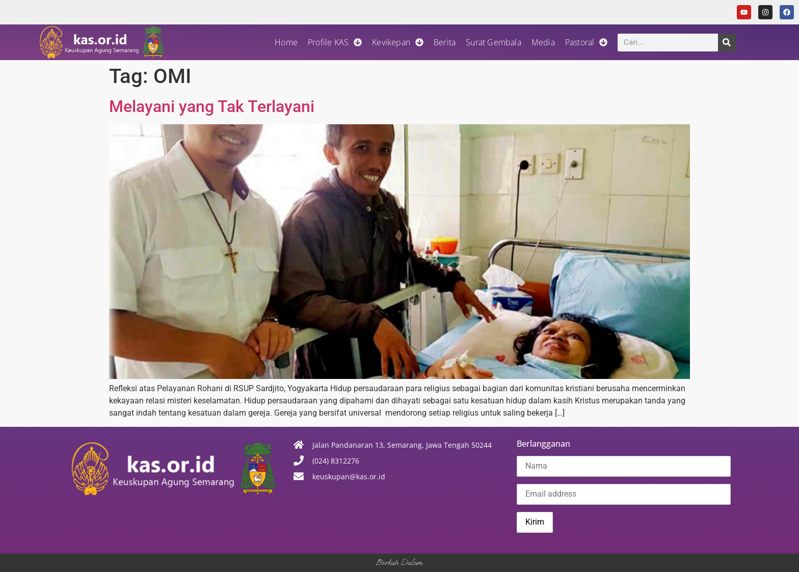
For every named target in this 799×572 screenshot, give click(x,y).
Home (286, 42)
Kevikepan (397, 42)
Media (543, 42)
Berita (445, 42)
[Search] (727, 42)
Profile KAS (335, 42)
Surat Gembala (493, 42)
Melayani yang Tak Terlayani (211, 106)
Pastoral (586, 42)
